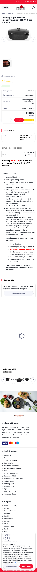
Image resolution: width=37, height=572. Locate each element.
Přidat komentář (18, 293)
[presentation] (3, 39)
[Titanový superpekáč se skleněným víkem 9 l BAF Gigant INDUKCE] (18, 34)
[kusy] (5, 120)
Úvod (3, 14)
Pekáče (10, 14)
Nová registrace (31, 1)
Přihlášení (20, 1)
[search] (34, 7)
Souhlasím (26, 566)
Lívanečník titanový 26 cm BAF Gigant (17, 340)
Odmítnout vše (11, 566)
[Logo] (20, 8)
